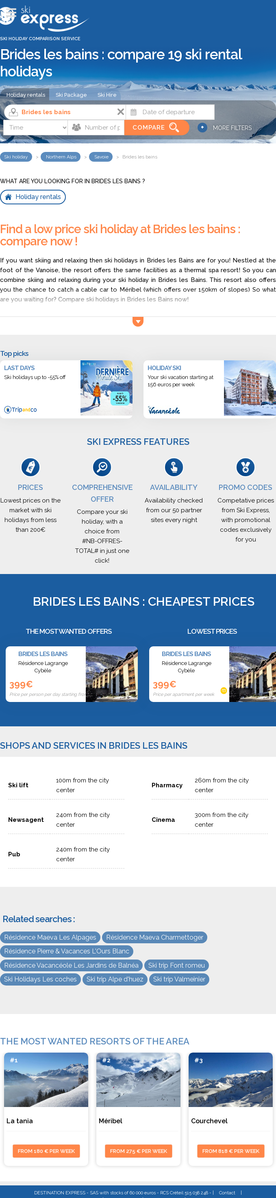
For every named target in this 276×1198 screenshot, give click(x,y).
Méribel (110, 1121)
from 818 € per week (230, 1151)
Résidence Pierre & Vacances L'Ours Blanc (66, 951)
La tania (20, 1121)
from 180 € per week (46, 1151)
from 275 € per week (138, 1151)
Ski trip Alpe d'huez (115, 979)
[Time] (35, 127)
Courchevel (209, 1121)
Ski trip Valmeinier (179, 979)
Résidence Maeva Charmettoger (154, 937)
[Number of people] (95, 127)
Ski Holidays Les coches (40, 979)
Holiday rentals (26, 95)
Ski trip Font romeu (176, 965)
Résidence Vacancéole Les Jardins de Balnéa (71, 965)
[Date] (170, 112)
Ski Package (71, 95)
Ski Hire (107, 95)
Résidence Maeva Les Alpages (50, 937)
